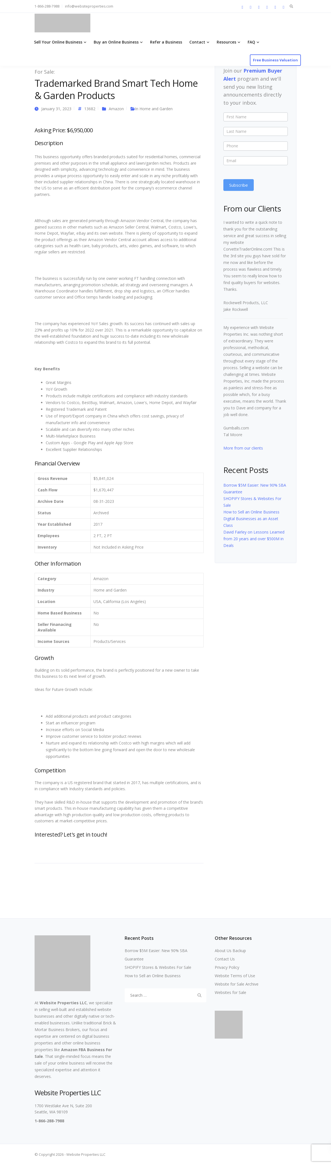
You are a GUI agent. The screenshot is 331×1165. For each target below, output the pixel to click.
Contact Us (225, 959)
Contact (197, 42)
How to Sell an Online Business (251, 512)
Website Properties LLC (63, 1002)
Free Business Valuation (275, 60)
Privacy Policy (227, 967)
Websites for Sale (230, 992)
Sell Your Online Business (58, 42)
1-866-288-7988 (47, 6)
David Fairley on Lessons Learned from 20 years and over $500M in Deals (253, 538)
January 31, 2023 (56, 108)
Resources (226, 42)
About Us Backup (230, 950)
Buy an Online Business (116, 42)
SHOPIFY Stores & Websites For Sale (158, 967)
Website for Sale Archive (236, 984)
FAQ (251, 42)
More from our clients (243, 448)
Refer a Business (166, 42)
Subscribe (238, 185)
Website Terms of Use (235, 975)
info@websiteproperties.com (89, 6)
